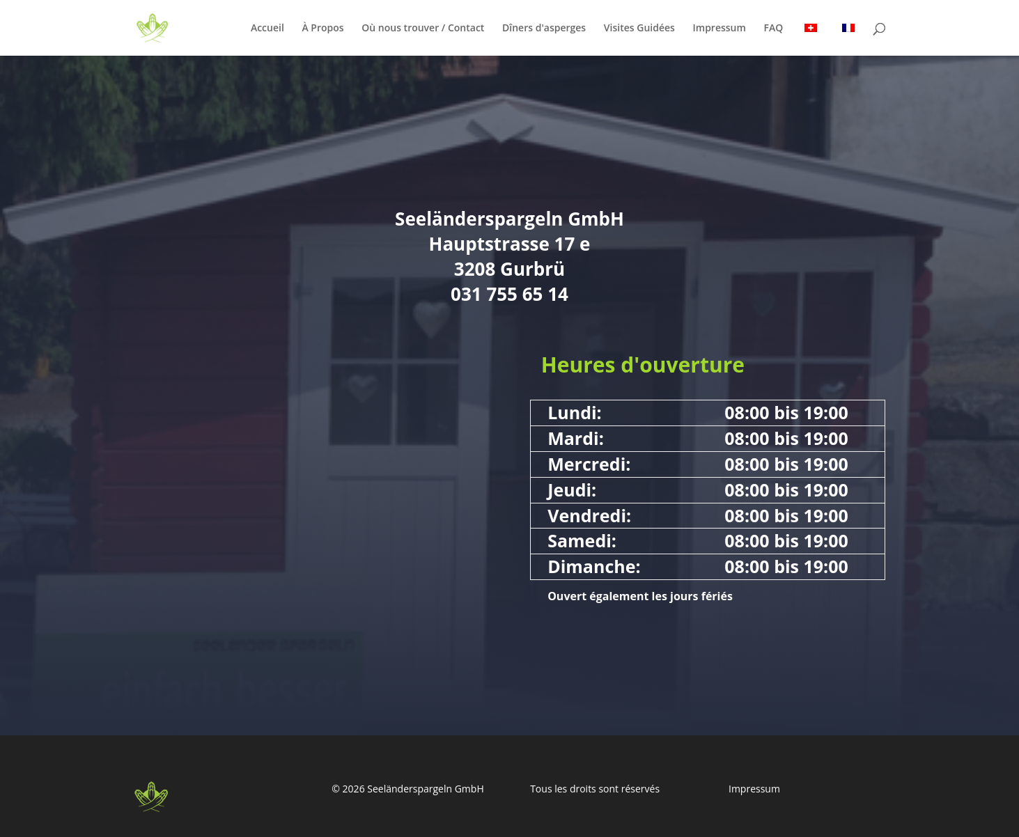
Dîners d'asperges (544, 28)
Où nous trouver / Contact (422, 28)
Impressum (719, 28)
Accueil (267, 28)
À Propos (322, 28)
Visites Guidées (639, 28)
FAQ (773, 28)
